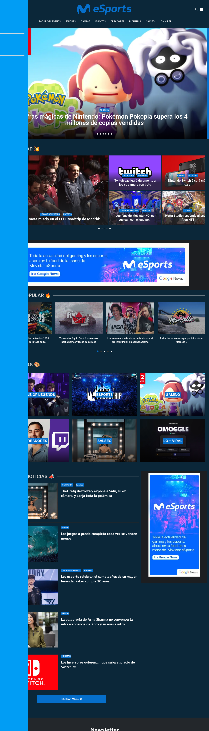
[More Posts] (71, 699)
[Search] (196, 9)
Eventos (100, 21)
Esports (71, 21)
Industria (135, 21)
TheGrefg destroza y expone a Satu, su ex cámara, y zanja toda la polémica (93, 493)
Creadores (117, 21)
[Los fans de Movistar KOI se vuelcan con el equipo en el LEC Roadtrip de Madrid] (135, 208)
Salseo (150, 21)
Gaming (85, 21)
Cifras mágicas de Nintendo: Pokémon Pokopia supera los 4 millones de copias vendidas (104, 120)
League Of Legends (49, 21)
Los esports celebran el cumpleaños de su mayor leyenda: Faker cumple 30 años (99, 581)
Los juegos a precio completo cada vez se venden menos (99, 536)
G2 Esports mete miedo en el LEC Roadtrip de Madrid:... (56, 219)
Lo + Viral (165, 21)
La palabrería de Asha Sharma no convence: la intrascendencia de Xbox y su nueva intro (97, 628)
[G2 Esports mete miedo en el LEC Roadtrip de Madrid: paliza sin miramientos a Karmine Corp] (56, 190)
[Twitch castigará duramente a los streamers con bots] (135, 172)
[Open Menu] (201, 9)
